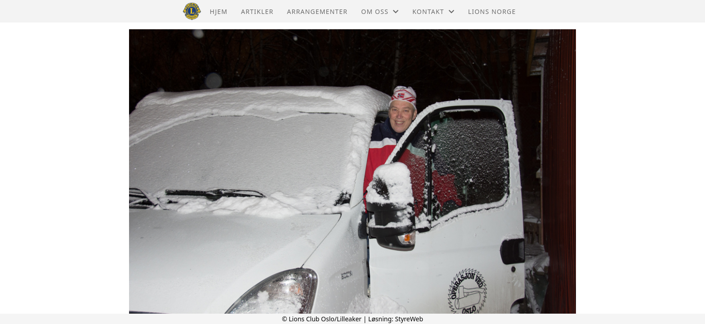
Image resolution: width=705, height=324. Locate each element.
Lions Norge (492, 11)
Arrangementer (317, 11)
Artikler (257, 11)
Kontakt (433, 11)
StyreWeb (409, 319)
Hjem (219, 11)
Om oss (380, 11)
